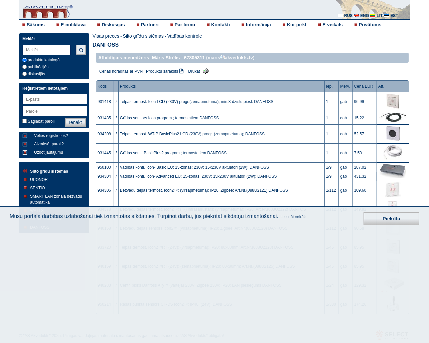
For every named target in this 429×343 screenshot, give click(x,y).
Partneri (150, 24)
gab (343, 101)
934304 (104, 176)
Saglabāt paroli (41, 121)
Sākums (36, 24)
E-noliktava (73, 24)
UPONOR (39, 179)
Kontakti (220, 24)
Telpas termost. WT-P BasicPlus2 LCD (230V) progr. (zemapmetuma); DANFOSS (192, 134)
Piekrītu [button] (391, 218)
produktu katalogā (43, 60)
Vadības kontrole (184, 36)
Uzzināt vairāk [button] (293, 217)
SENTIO (37, 188)
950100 (104, 167)
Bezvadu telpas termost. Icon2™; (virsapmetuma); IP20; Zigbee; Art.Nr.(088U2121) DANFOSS (204, 190)
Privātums (370, 24)
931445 (104, 153)
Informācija (258, 24)
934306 (104, 190)
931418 (104, 101)
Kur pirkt (296, 24)
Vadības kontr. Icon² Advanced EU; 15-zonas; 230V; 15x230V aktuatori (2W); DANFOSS (198, 176)
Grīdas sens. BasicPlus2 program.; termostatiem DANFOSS (173, 153)
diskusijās (36, 74)
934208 (104, 134)
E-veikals (332, 24)
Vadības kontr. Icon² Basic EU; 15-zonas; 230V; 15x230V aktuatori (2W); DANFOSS (194, 167)
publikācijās (38, 67)
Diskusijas (113, 24)
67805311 (194, 57)
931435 (104, 118)
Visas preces (106, 36)
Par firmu (185, 24)
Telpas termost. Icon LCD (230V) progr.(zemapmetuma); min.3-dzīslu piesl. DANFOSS (197, 101)
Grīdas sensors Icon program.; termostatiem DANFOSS (169, 118)
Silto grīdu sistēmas (49, 171)
